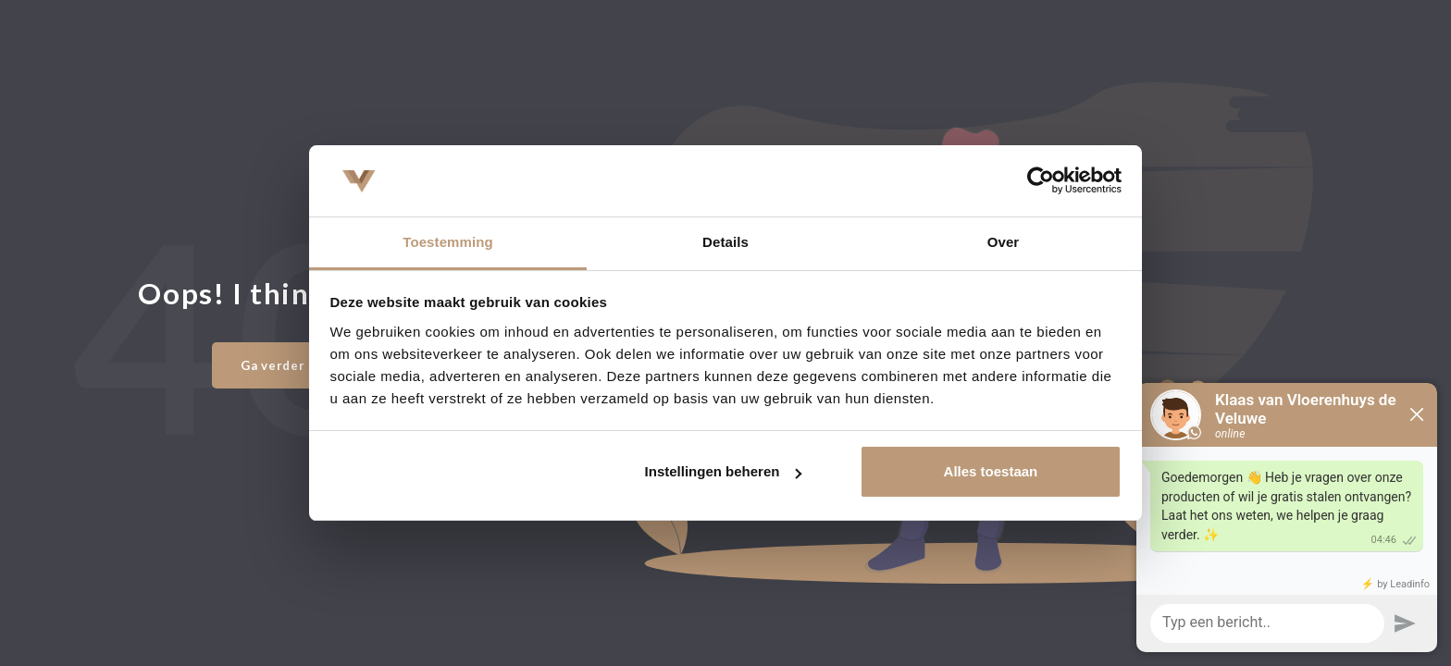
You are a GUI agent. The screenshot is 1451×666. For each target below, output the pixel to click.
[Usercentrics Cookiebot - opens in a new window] (1041, 180)
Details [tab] (725, 242)
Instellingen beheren (723, 471)
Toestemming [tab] (448, 242)
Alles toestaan (991, 471)
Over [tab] (1003, 242)
